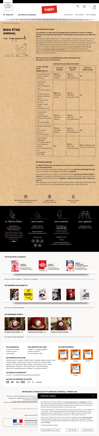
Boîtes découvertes (20, 368)
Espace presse (21, 398)
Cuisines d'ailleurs (11, 362)
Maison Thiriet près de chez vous (37, 227)
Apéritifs (20, 360)
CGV (37, 396)
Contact (28, 398)
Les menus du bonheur (27, 15)
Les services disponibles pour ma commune (24, 396)
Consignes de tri (12, 398)
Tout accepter (88, 430)
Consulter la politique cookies (49, 425)
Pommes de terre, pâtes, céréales (22, 364)
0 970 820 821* (61, 228)
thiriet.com (9, 396)
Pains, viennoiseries (29, 366)
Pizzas (53, 360)
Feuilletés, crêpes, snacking (42, 360)
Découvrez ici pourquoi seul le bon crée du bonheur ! (14, 227)
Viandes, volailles (46, 362)
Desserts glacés (10, 366)
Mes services (68, 15)
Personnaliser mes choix (50, 430)
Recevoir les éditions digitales (13, 279)
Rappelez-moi (61, 237)
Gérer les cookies (87, 417)
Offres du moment (11, 360)
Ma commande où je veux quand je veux (37, 232)
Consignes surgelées (41, 349)
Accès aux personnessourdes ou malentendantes (61, 243)
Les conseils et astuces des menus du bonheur (27, 375)
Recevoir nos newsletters (30, 279)
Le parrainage (10, 353)
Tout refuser (72, 430)
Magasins (30, 349)
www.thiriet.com (71, 402)
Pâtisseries (19, 366)
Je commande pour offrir (35, 353)
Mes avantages (91, 15)
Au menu (9, 375)
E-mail (61, 240)
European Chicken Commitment (55, 49)
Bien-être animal (14, 23)
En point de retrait (11, 351)
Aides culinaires (37, 364)
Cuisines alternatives (42, 366)
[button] (84, 6)
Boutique (29, 368)
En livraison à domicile (12, 349)
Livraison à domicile (33, 351)
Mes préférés (79, 15)
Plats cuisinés (21, 362)
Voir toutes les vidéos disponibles (14, 337)
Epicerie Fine (10, 368)
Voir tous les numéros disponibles (14, 307)
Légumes (9, 364)
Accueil (5, 23)
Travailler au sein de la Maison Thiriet (85, 227)
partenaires (83, 402)
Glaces (50, 364)
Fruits (45, 364)
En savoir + (39, 382)
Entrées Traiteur (28, 360)
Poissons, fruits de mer (33, 362)
